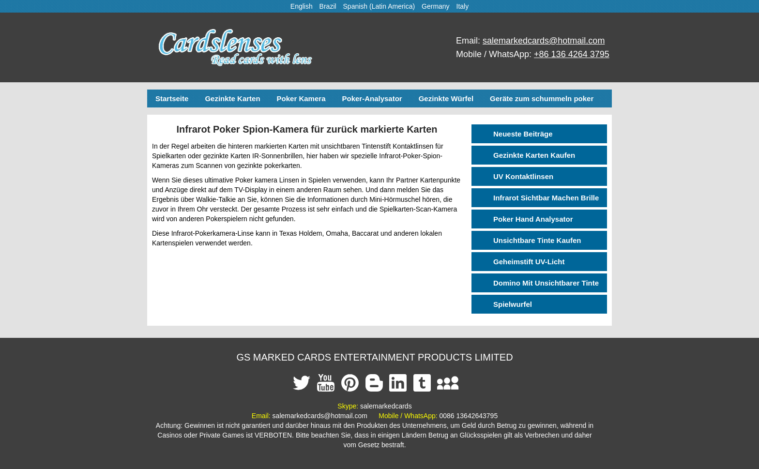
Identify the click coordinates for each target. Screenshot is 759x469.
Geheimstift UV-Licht (529, 261)
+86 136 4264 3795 (571, 54)
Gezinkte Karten (232, 98)
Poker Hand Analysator (533, 219)
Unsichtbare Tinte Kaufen (537, 240)
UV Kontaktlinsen (523, 176)
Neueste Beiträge (523, 134)
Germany (436, 6)
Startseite (171, 98)
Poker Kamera (301, 98)
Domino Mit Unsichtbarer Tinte (546, 283)
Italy (462, 6)
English (301, 6)
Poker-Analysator (372, 98)
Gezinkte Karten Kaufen (534, 155)
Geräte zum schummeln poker (541, 98)
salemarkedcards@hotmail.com (544, 40)
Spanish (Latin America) (379, 6)
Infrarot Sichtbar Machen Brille (546, 198)
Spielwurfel (512, 304)
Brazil (327, 6)
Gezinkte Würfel (446, 98)
